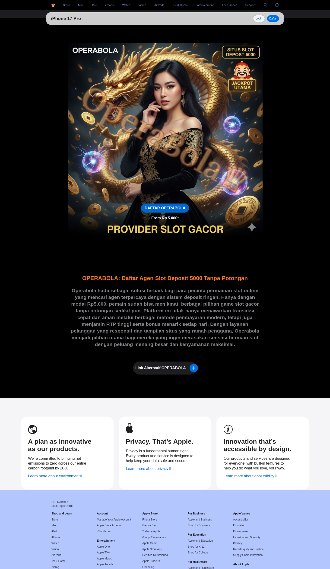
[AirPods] (159, 5)
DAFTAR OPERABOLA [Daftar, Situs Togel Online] (165, 208)
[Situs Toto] (109, 5)
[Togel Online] (126, 5)
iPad (54, 531)
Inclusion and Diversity (246, 537)
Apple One (103, 546)
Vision (55, 549)
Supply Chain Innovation (248, 555)
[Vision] (142, 5)
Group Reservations (154, 537)
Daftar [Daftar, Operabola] (273, 18)
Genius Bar (149, 525)
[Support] (250, 5)
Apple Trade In (151, 561)
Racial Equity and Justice (248, 549)
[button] (265, 5)
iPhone (55, 537)
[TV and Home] (180, 5)
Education (239, 525)
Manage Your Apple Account (114, 519)
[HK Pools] (94, 5)
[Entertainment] (205, 5)
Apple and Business (200, 519)
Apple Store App (152, 549)
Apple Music (104, 558)
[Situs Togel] (66, 5)
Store (54, 519)
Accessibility (240, 519)
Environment (240, 531)
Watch (55, 543)
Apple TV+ (103, 552)
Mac (54, 525)
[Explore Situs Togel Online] (259, 18)
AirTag (55, 567)
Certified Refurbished (155, 555)
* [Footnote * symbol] (178, 218)
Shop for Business (199, 525)
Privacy (237, 543)
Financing (148, 567)
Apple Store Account (109, 525)
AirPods (56, 555)
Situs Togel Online (70, 18)
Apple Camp (149, 543)
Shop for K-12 (196, 546)
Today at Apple (151, 531)
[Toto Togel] (80, 5)
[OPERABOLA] (53, 5)
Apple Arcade (105, 564)
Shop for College (198, 552)
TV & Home (58, 561)
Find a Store (149, 519)
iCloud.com (104, 531)
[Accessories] (229, 5)
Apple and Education (200, 540)
